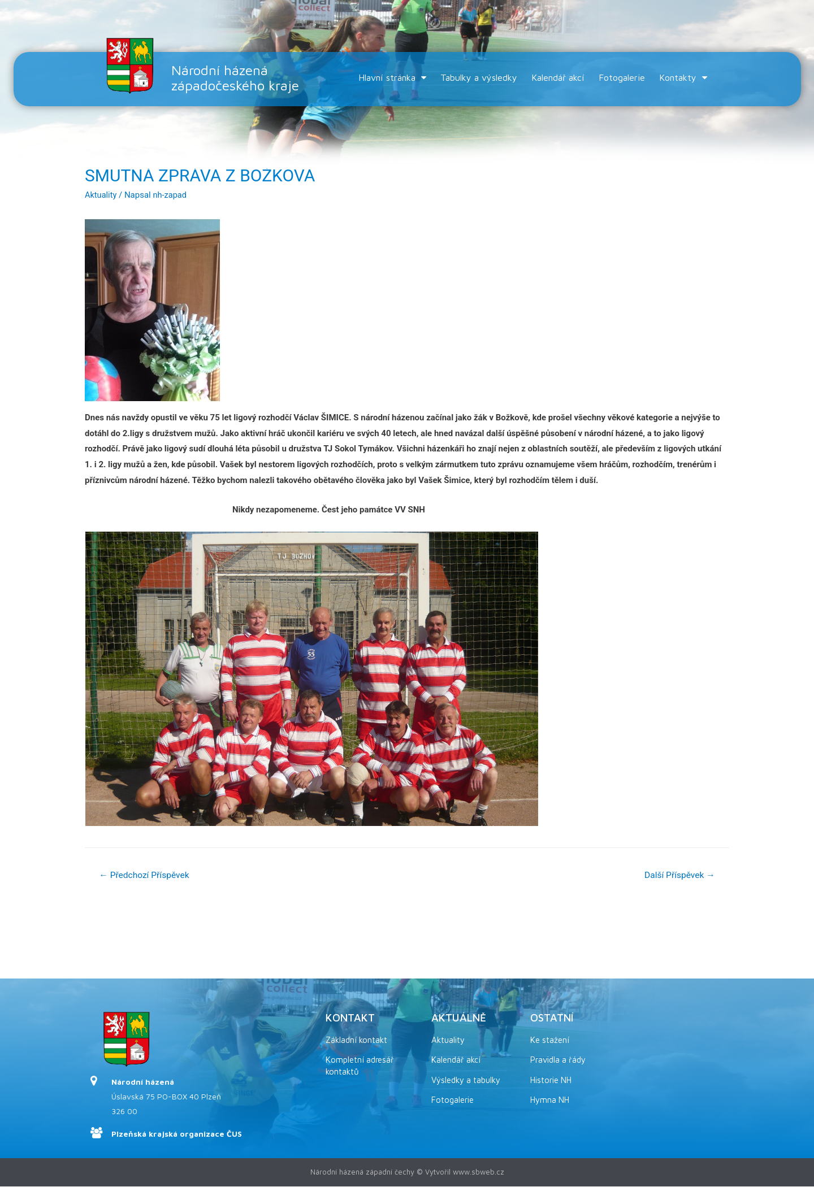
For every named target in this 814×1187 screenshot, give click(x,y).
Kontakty (683, 77)
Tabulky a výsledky (478, 77)
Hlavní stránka (392, 77)
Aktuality (101, 195)
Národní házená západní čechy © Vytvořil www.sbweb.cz (407, 1172)
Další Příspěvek (678, 875)
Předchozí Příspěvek (145, 875)
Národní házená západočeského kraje (239, 77)
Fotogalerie (622, 77)
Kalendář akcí (557, 77)
